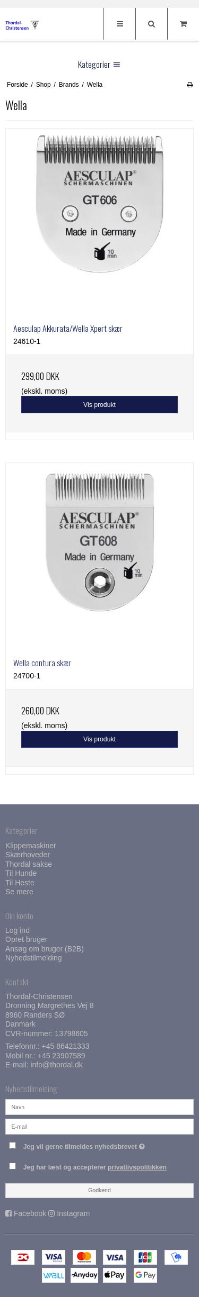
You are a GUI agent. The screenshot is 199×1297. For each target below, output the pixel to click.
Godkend (99, 1190)
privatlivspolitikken (137, 1167)
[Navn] (99, 1106)
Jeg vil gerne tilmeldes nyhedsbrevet (93, 1144)
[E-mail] (99, 1126)
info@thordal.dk (56, 1064)
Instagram (73, 1213)
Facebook (30, 1213)
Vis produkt (99, 405)
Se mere (19, 891)
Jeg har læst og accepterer (95, 1167)
